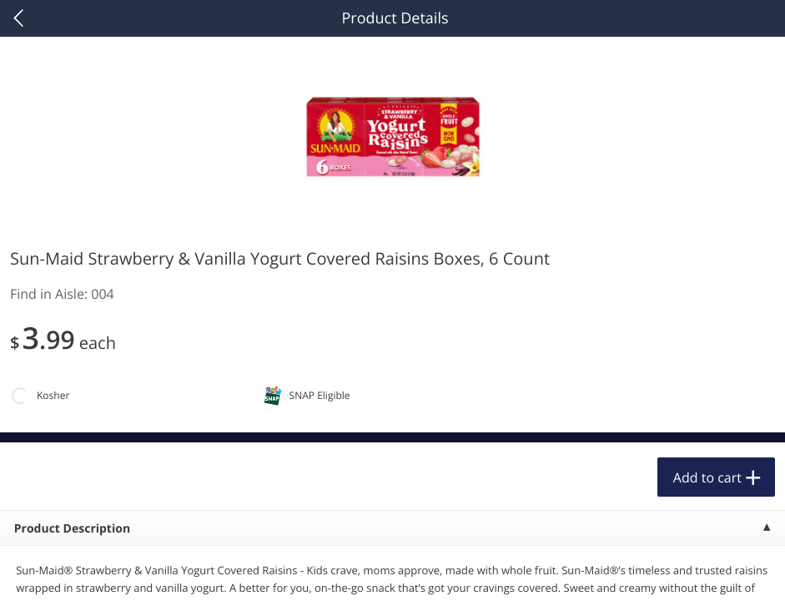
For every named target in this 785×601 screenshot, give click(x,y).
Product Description (72, 529)
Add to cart (707, 477)
